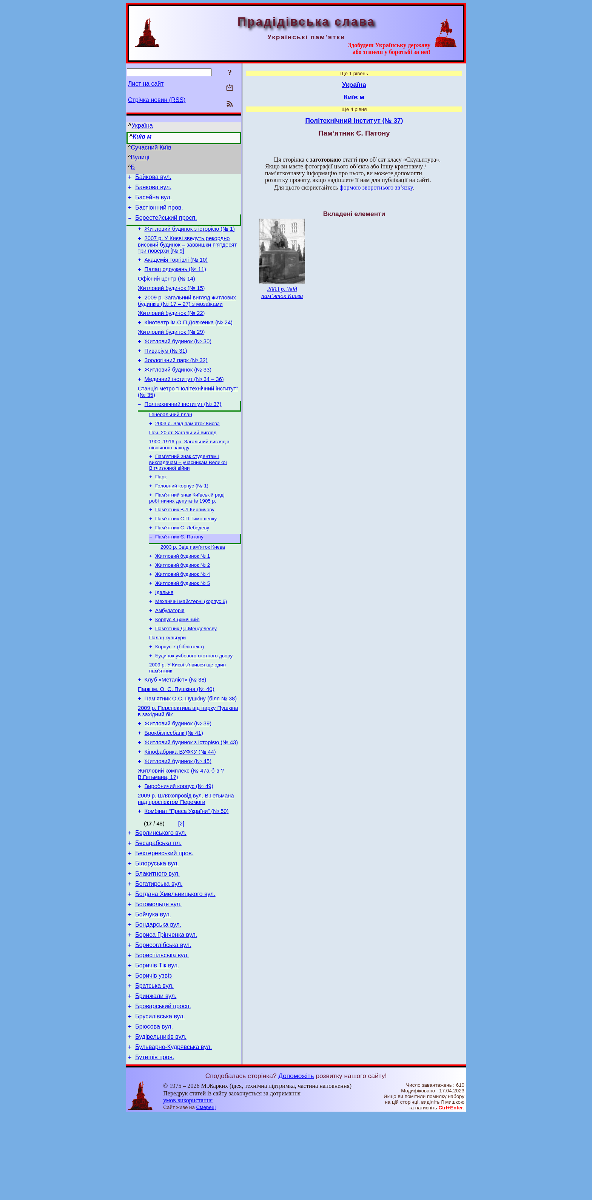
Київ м (142, 136)
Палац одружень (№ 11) (175, 279)
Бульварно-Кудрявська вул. (173, 1131)
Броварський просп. (163, 1086)
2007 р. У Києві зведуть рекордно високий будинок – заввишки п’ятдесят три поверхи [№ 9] (187, 252)
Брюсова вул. (154, 1108)
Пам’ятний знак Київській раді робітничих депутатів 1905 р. (187, 529)
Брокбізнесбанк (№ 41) (174, 784)
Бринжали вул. (155, 1074)
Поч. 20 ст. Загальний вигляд (182, 460)
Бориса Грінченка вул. (166, 1006)
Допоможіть (296, 1161)
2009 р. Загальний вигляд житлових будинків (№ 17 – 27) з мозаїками (187, 314)
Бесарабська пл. (158, 904)
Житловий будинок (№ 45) (178, 816)
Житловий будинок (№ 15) (171, 301)
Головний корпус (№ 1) (181, 516)
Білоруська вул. (157, 927)
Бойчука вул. (153, 984)
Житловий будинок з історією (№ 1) (190, 236)
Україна (142, 125)
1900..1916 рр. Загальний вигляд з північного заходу (189, 472)
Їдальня (164, 631)
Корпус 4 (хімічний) (177, 660)
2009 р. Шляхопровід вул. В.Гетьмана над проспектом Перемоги (186, 857)
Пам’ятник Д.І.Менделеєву (186, 670)
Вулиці (140, 157)
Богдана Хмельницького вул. (175, 961)
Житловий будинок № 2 (182, 601)
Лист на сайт (146, 83)
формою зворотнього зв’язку (376, 187)
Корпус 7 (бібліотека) (179, 690)
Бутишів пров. (154, 1142)
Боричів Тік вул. (157, 1040)
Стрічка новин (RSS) (156, 100)
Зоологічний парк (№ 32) (176, 381)
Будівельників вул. (161, 1120)
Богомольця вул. (158, 972)
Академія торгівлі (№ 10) (176, 269)
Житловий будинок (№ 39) (178, 774)
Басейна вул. (153, 200)
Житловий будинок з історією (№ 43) (191, 795)
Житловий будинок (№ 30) (178, 359)
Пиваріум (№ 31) (166, 370)
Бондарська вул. (158, 995)
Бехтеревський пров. (164, 916)
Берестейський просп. (166, 223)
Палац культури (167, 680)
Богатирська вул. (158, 950)
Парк (160, 506)
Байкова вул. (153, 178)
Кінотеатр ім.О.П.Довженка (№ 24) (189, 338)
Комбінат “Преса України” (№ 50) (187, 870)
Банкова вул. (153, 189)
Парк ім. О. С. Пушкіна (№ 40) (176, 736)
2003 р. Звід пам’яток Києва (187, 450)
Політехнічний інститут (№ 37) (183, 429)
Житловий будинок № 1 (182, 591)
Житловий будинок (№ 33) (178, 391)
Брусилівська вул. (160, 1097)
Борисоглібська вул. (163, 1018)
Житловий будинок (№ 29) (171, 349)
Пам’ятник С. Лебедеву (182, 561)
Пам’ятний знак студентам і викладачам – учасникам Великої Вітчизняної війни (188, 491)
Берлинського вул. (161, 893)
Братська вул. (154, 1063)
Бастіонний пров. (159, 212)
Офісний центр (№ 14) (166, 290)
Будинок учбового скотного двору (194, 699)
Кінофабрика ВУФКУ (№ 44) (180, 805)
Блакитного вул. (157, 938)
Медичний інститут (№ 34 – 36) (184, 402)
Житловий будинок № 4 (182, 611)
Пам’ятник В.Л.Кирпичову (184, 541)
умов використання (188, 1185)
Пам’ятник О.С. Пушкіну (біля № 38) (191, 746)
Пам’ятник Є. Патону (179, 571)
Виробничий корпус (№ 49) (179, 843)
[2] (181, 883)
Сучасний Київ (151, 147)
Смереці (206, 1192)
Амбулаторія (169, 650)
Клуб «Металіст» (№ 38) (176, 725)
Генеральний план (170, 440)
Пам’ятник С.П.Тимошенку (186, 551)
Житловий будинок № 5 (182, 621)
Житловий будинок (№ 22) (171, 328)
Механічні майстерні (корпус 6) (191, 640)
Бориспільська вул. (162, 1029)
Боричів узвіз (153, 1052)
